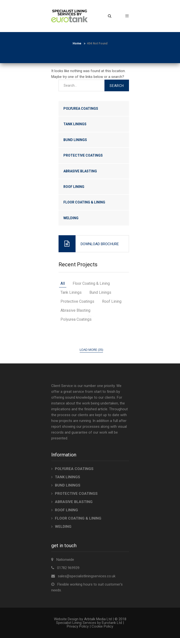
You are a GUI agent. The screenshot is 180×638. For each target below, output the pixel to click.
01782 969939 (68, 568)
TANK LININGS (74, 124)
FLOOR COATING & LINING (84, 202)
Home (77, 43)
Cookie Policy (102, 626)
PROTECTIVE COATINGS (83, 155)
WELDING (70, 218)
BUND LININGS (75, 140)
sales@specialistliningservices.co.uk (86, 576)
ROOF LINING (73, 187)
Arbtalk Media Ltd (98, 619)
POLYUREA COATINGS (80, 108)
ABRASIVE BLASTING (80, 171)
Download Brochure (100, 244)
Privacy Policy (78, 626)
